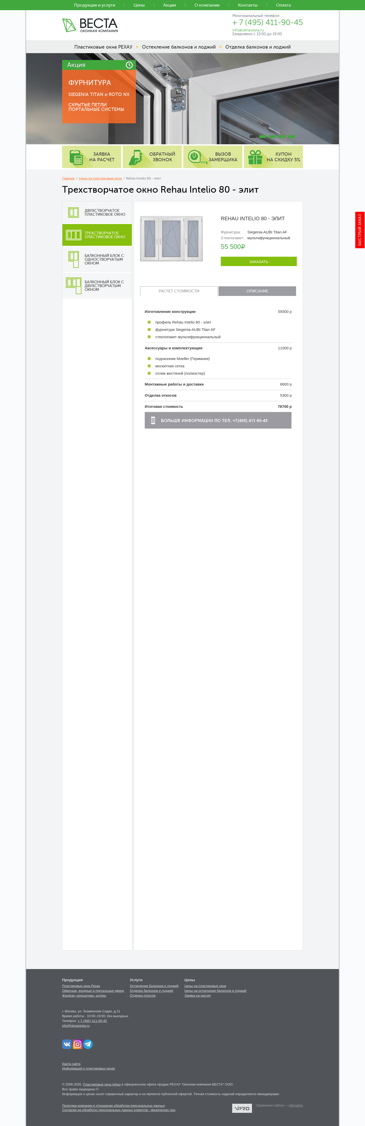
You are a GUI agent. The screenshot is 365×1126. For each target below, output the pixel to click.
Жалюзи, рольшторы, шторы (84, 995)
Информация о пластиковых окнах (88, 1068)
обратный (162, 157)
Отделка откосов (142, 995)
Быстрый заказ (360, 230)
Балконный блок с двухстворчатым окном (93, 285)
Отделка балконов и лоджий (151, 991)
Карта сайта (71, 1064)
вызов (223, 157)
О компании (207, 5)
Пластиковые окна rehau (102, 1084)
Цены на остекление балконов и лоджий (215, 991)
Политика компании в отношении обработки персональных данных (113, 1106)
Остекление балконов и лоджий (154, 986)
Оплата (283, 5)
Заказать (258, 261)
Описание (257, 291)
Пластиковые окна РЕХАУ (103, 47)
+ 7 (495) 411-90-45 (92, 1021)
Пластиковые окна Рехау (81, 986)
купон (283, 157)
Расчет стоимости (179, 291)
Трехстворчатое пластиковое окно (93, 235)
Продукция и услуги (94, 5)
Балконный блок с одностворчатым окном (93, 259)
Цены (139, 5)
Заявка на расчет (198, 995)
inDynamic (296, 1105)
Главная (68, 178)
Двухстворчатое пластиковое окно (93, 212)
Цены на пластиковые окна (100, 178)
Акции (169, 5)
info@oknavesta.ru (76, 1026)
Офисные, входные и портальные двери (93, 991)
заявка (102, 157)
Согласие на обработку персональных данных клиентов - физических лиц (118, 1110)
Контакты (248, 5)
